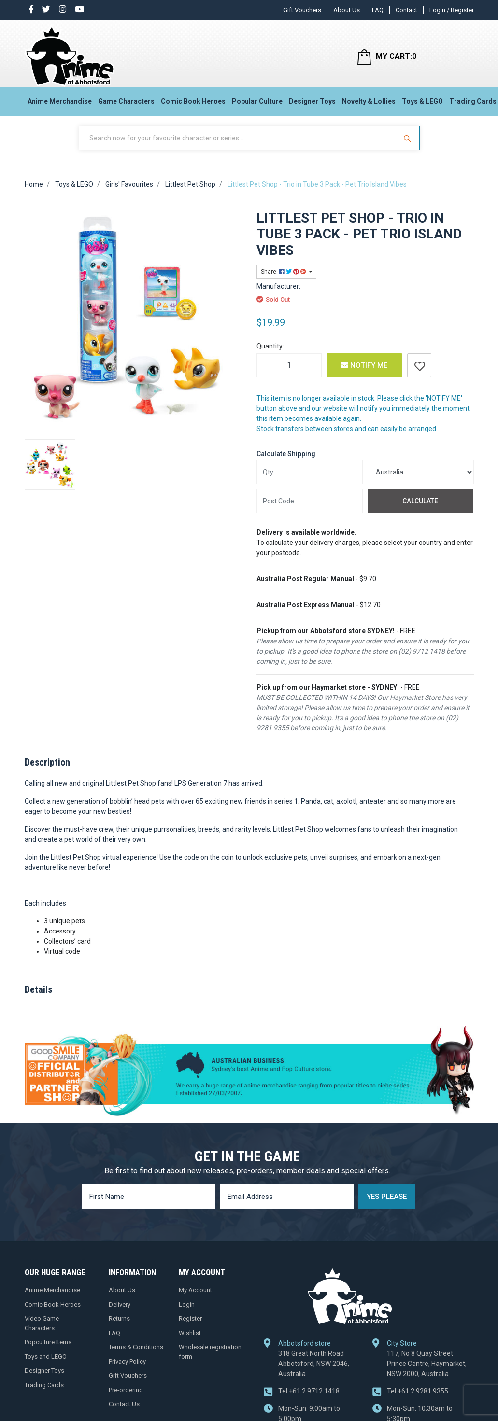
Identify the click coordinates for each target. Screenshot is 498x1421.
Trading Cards (44, 1393)
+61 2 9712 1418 (309, 1399)
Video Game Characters (42, 1331)
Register (190, 1326)
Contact (406, 10)
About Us (346, 10)
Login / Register (451, 10)
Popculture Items (48, 1350)
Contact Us (124, 1412)
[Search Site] (408, 146)
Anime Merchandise (60, 104)
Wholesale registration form (210, 1359)
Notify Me (364, 373)
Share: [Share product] (284, 280)
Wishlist (190, 1341)
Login (187, 1312)
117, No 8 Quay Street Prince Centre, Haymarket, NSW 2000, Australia (427, 1372)
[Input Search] (238, 146)
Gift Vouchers (302, 10)
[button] (419, 374)
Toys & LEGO (422, 104)
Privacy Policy (127, 1369)
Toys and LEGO (46, 1364)
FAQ (378, 10)
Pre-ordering (126, 1398)
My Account (195, 1298)
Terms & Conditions (136, 1355)
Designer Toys (312, 104)
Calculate (420, 509)
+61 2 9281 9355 (417, 1399)
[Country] (421, 481)
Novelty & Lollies (369, 104)
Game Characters (126, 104)
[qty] (309, 481)
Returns (119, 1326)
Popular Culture (257, 104)
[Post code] (309, 510)
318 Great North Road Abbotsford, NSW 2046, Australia (313, 1372)
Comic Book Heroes (193, 104)
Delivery (119, 1312)
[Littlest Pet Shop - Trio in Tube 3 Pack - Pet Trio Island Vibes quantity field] (289, 374)
